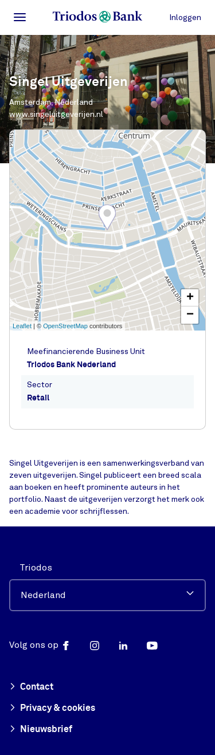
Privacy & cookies (52, 708)
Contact (31, 687)
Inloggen (185, 17)
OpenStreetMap (65, 326)
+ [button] (190, 297)
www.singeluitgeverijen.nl (56, 114)
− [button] (190, 315)
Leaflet (22, 326)
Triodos (35, 567)
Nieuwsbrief (40, 730)
